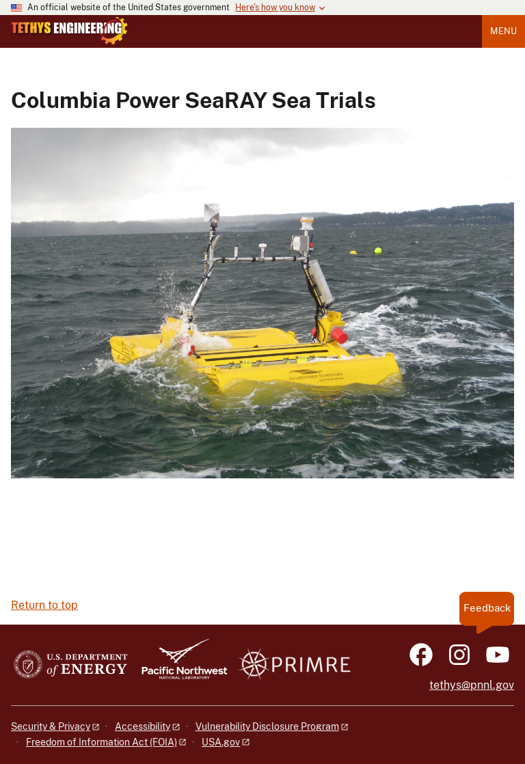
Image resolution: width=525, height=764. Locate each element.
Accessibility (142, 726)
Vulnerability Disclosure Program (267, 726)
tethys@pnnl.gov (471, 685)
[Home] (69, 41)
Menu (503, 31)
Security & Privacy (50, 726)
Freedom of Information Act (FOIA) (101, 742)
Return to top (44, 605)
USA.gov (221, 742)
